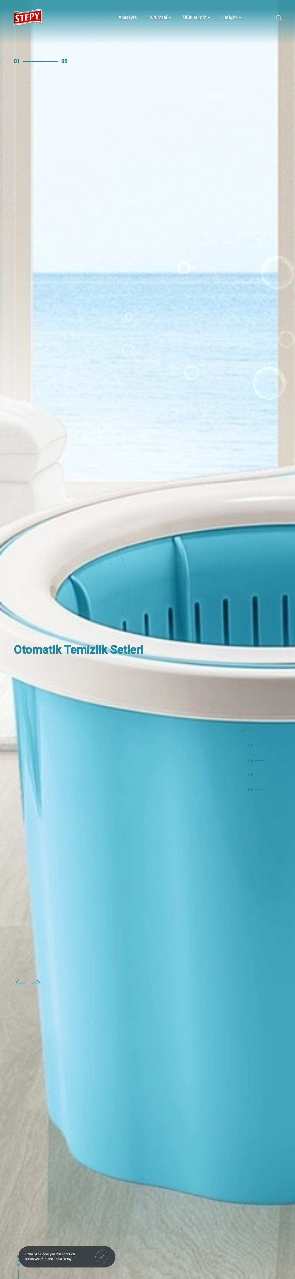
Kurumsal (160, 17)
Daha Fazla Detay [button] (58, 1259)
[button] (21, 985)
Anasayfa (127, 17)
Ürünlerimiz (197, 17)
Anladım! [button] (102, 1253)
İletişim (232, 17)
